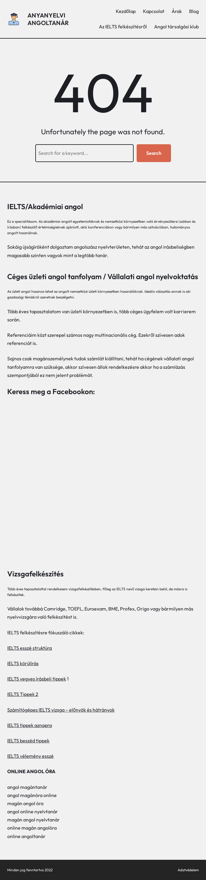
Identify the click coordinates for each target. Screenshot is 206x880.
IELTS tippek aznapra (29, 725)
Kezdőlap (126, 11)
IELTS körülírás (23, 663)
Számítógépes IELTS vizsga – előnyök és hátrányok (61, 710)
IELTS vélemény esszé (30, 756)
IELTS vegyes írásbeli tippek (36, 679)
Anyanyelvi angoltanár (48, 19)
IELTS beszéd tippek (28, 741)
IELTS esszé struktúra (29, 648)
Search (153, 153)
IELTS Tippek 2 (22, 694)
